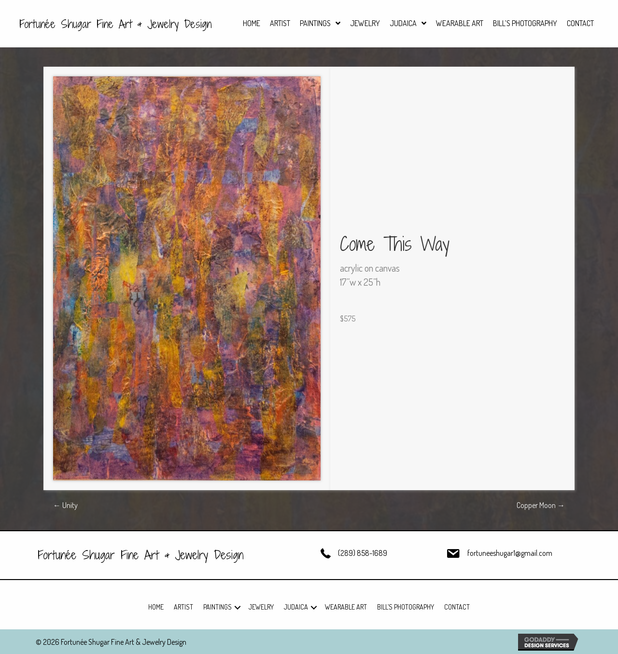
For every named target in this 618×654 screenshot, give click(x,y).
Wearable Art (346, 607)
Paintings (217, 607)
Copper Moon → (541, 505)
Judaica (296, 607)
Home (156, 607)
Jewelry (261, 607)
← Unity (65, 505)
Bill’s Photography (405, 607)
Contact (457, 607)
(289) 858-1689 (362, 553)
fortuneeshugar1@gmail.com (509, 553)
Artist (183, 607)
